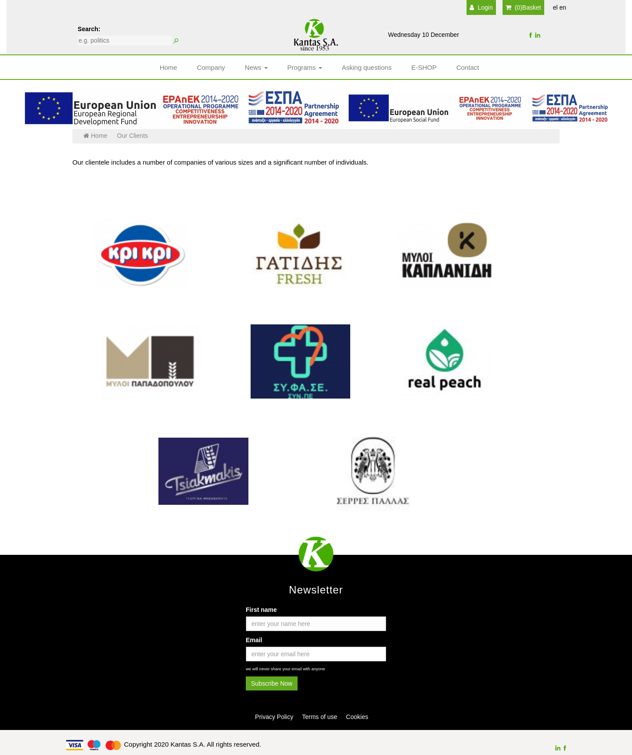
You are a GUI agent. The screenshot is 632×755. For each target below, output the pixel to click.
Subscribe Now (271, 683)
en (562, 7)
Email (254, 640)
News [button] (256, 67)
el (555, 7)
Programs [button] (304, 67)
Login (485, 7)
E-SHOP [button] (424, 67)
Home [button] (168, 67)
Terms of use (319, 716)
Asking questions (366, 67)
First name (261, 609)
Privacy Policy (274, 716)
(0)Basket (528, 7)
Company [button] (211, 67)
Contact (467, 67)
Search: (89, 28)
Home (95, 135)
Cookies (357, 716)
